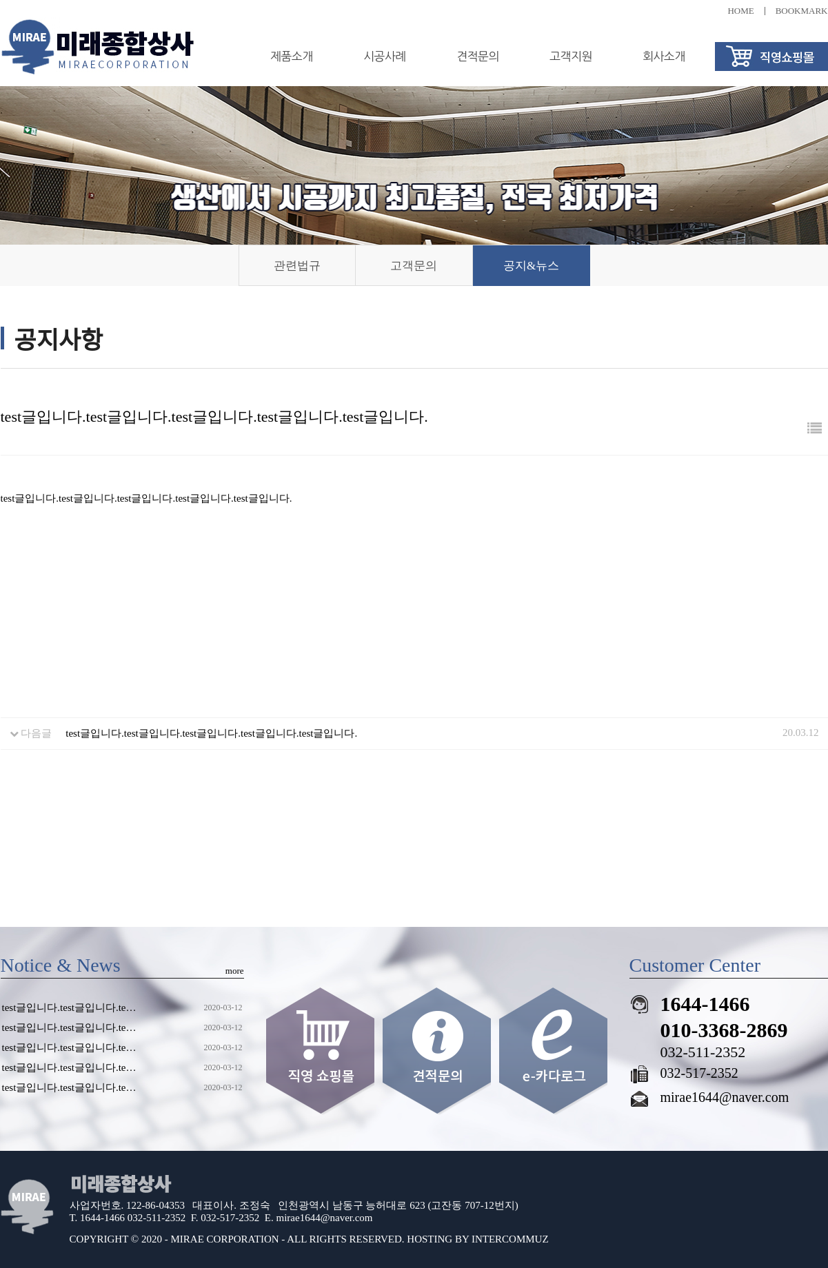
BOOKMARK (802, 11)
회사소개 (664, 56)
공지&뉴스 (531, 265)
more (234, 970)
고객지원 (570, 56)
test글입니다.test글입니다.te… (69, 1007)
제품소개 (291, 56)
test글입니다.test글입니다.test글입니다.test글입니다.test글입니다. (211, 733)
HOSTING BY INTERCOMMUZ (477, 1239)
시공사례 (384, 56)
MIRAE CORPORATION (225, 1239)
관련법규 (297, 265)
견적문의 (477, 56)
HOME (740, 11)
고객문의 (413, 265)
